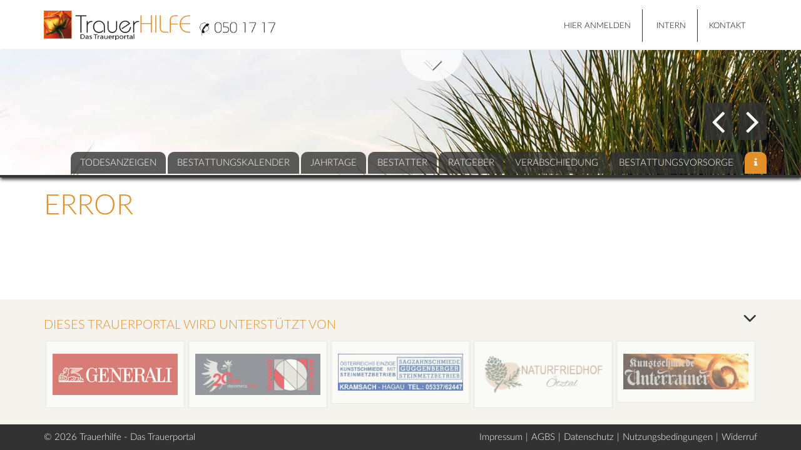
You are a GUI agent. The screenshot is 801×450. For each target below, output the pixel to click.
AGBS (543, 437)
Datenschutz (589, 437)
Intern (671, 26)
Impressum (501, 437)
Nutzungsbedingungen (668, 437)
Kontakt (727, 26)
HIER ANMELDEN (597, 26)
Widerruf (739, 437)
